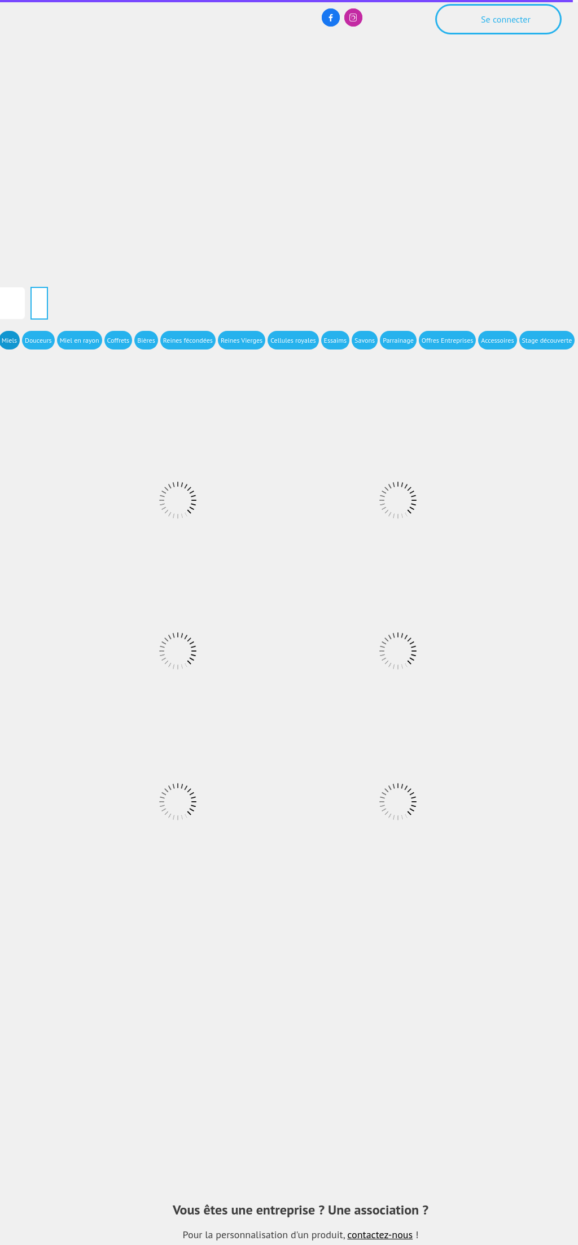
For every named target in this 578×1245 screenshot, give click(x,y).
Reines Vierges (241, 340)
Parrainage (398, 340)
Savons (364, 340)
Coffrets (118, 340)
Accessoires (497, 340)
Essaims (335, 340)
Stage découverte (547, 340)
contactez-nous (380, 1234)
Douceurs (38, 340)
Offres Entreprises (448, 340)
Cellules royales (293, 340)
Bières (146, 340)
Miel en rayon (79, 340)
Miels (9, 340)
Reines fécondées (188, 340)
